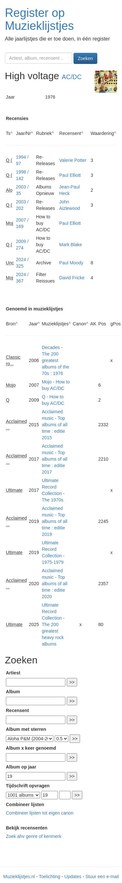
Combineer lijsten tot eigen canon (40, 813)
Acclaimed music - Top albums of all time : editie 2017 (54, 459)
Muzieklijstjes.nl (19, 876)
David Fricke (72, 277)
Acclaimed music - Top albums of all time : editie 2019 (54, 521)
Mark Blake (70, 244)
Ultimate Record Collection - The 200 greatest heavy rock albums (53, 624)
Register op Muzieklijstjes (39, 19)
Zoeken (85, 58)
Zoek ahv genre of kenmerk (33, 836)
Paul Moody (71, 262)
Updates (72, 876)
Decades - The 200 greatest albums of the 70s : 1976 (55, 360)
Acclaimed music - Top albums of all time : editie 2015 (54, 424)
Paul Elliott (70, 175)
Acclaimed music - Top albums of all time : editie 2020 (54, 583)
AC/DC (72, 76)
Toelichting (49, 876)
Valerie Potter (73, 160)
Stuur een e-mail (102, 876)
